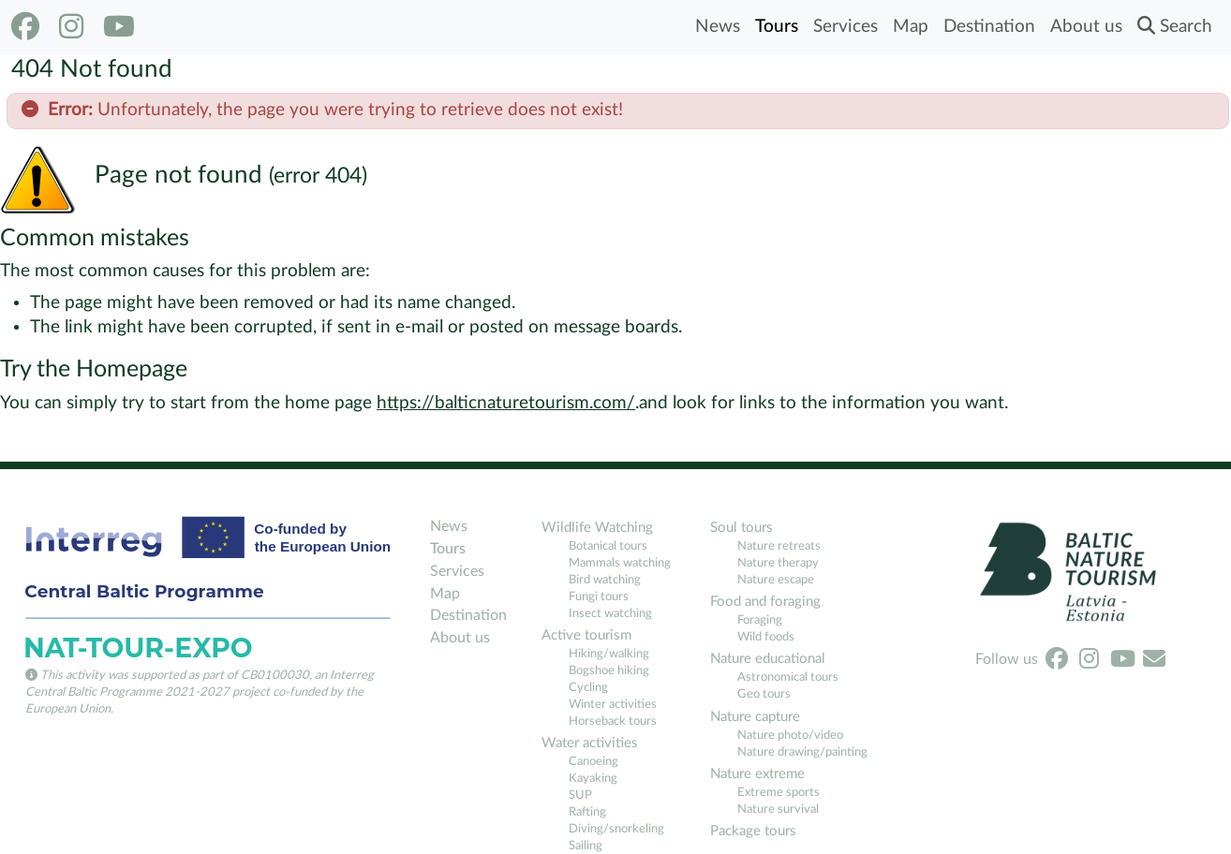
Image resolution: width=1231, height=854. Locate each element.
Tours (776, 27)
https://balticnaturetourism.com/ (506, 403)
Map (910, 27)
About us (1086, 27)
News (717, 27)
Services (845, 27)
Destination (989, 27)
